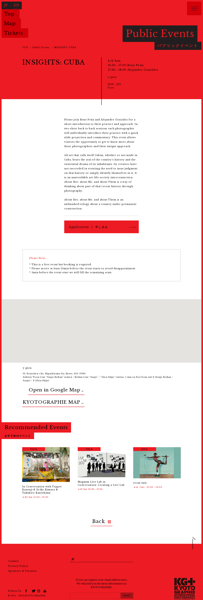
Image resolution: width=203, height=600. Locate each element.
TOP (25, 47)
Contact (13, 550)
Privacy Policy (18, 555)
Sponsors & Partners (22, 560)
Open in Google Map (40, 387)
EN (15, 4)
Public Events (41, 47)
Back (99, 512)
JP (5, 4)
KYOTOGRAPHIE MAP (39, 396)
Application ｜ (88, 227)
